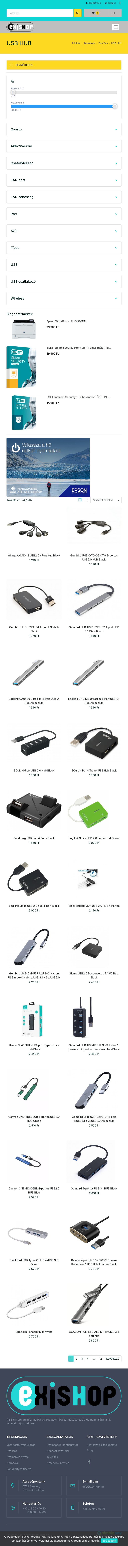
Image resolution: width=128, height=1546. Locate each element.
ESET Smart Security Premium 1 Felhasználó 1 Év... (78, 347)
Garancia (12, 1463)
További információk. (87, 1540)
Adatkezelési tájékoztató (101, 1445)
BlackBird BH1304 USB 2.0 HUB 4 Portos (94, 905)
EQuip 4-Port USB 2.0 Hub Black (34, 770)
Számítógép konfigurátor (62, 1445)
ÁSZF (90, 1451)
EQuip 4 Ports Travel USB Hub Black (94, 770)
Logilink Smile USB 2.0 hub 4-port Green (94, 838)
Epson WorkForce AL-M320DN (66, 321)
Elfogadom (109, 1540)
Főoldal (76, 43)
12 (100, 1358)
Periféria (103, 43)
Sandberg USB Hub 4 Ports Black (34, 838)
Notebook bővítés (57, 1463)
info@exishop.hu (93, 1486)
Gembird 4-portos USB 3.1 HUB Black (94, 1188)
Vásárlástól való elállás (20, 1445)
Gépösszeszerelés (58, 1451)
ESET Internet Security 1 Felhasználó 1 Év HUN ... (78, 397)
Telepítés (52, 1457)
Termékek (89, 43)
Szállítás (11, 1451)
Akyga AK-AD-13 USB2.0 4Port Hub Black (34, 555)
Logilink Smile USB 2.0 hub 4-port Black (34, 905)
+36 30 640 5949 (93, 1508)
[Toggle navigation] (115, 27)
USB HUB (116, 43)
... (94, 1358)
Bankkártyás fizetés (18, 1469)
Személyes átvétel (17, 1457)
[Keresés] (40, 13)
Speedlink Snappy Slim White (34, 1331)
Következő (112, 1358)
